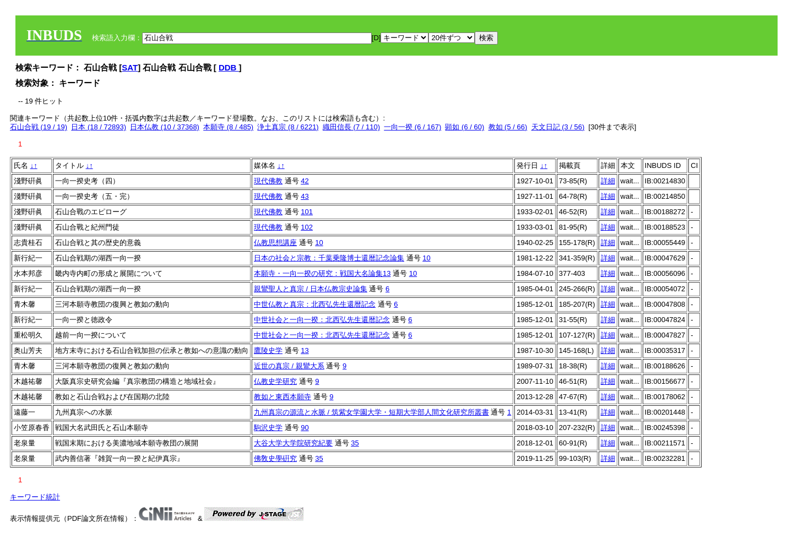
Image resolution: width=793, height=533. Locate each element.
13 (304, 350)
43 (304, 196)
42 (304, 181)
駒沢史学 (268, 427)
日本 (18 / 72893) (98, 127)
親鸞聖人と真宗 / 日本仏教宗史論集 (310, 289)
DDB (229, 67)
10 (319, 242)
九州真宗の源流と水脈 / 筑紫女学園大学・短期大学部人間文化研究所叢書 (371, 412)
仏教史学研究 (275, 381)
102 (307, 227)
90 (304, 427)
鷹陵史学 (268, 350)
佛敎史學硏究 (275, 458)
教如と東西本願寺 (282, 397)
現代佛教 (268, 181)
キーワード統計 (35, 497)
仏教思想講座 (275, 242)
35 (355, 443)
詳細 (608, 181)
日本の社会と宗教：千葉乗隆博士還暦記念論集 (329, 258)
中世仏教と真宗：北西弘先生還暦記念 (315, 304)
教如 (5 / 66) (508, 127)
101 (307, 212)
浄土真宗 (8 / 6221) (287, 127)
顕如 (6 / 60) (464, 127)
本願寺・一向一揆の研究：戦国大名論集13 (322, 273)
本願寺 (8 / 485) (228, 127)
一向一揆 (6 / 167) (412, 127)
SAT (130, 67)
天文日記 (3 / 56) (558, 127)
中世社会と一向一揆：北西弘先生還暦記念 (322, 320)
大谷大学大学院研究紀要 (293, 443)
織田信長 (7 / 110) (351, 127)
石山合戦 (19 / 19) (38, 127)
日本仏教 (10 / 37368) (164, 127)
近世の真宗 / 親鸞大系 (289, 366)
